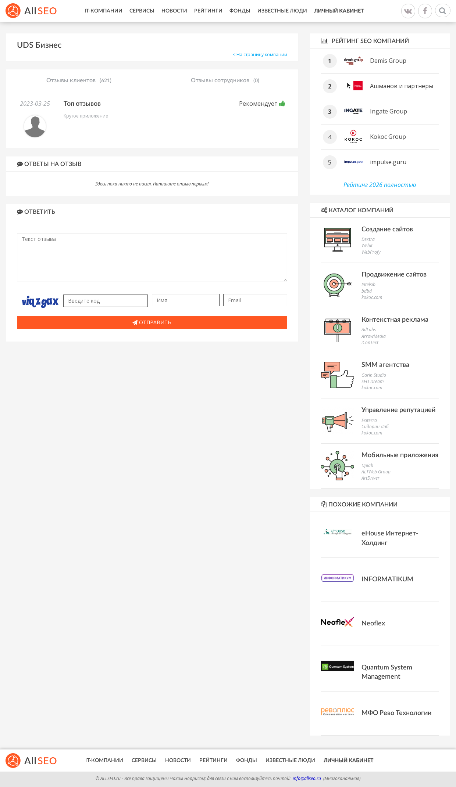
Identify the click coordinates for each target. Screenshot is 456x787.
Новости (174, 11)
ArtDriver (370, 478)
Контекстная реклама (394, 320)
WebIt (367, 245)
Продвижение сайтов (394, 274)
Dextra (368, 239)
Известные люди (282, 11)
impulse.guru (388, 162)
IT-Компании (103, 11)
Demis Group (388, 61)
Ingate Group (388, 111)
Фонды (239, 11)
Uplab (367, 465)
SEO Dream (372, 381)
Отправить (151, 322)
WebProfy (371, 252)
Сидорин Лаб (375, 426)
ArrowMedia (373, 336)
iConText (369, 342)
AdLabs (368, 329)
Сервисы (141, 11)
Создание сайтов (387, 229)
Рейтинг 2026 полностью (379, 185)
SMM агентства (385, 365)
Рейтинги (208, 11)
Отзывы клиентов (78, 81)
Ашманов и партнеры (401, 86)
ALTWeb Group (376, 472)
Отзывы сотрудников (225, 81)
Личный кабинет (339, 11)
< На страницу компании (260, 54)
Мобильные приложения (399, 455)
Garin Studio (373, 375)
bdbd (366, 291)
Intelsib (368, 284)
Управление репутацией (398, 410)
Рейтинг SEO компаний (365, 41)
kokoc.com (371, 297)
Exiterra (369, 420)
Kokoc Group (388, 137)
